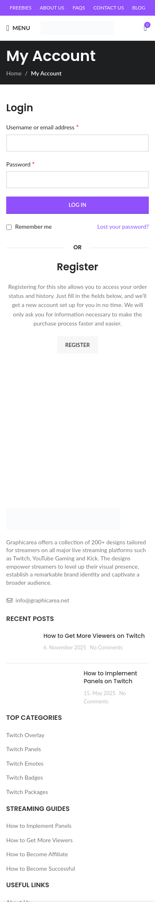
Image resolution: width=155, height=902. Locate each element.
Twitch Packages (27, 791)
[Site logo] (77, 27)
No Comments (106, 647)
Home (13, 73)
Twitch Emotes (24, 763)
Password (20, 164)
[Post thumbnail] (21, 644)
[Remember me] (9, 227)
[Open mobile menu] (18, 28)
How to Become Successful (40, 868)
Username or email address (42, 127)
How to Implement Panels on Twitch (110, 677)
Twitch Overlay (25, 734)
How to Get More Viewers (39, 839)
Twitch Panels (23, 748)
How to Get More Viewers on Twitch (94, 636)
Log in (77, 204)
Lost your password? (123, 226)
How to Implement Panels (39, 825)
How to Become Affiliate (37, 853)
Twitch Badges (24, 777)
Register (77, 345)
